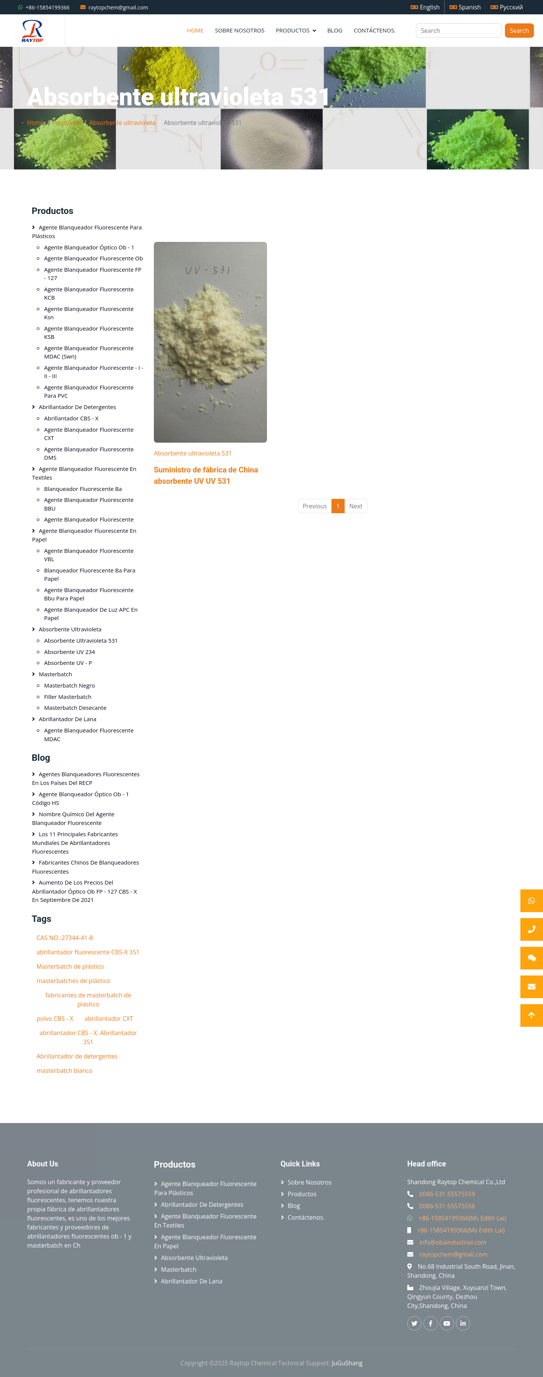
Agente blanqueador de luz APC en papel (91, 614)
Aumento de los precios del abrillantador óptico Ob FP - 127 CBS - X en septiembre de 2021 (84, 891)
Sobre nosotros (239, 30)
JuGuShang (347, 1363)
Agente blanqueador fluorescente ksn (88, 313)
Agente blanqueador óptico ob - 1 (89, 247)
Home (195, 30)
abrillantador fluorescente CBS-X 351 (88, 952)
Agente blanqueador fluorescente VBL (88, 555)
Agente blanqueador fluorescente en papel (84, 535)
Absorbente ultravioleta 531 (193, 453)
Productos (293, 30)
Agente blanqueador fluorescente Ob (93, 258)
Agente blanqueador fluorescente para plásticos (87, 231)
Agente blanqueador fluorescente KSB (88, 333)
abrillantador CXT (108, 1018)
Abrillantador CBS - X (71, 418)
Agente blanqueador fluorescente (88, 519)
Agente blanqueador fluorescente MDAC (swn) (88, 352)
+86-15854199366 (48, 7)
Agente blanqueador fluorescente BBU (88, 504)
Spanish (465, 7)
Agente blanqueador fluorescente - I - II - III (93, 372)
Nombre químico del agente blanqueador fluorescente (73, 818)
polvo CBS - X (55, 1018)
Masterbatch (55, 674)
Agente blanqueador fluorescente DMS (88, 453)
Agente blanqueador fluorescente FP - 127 (92, 274)
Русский (507, 7)
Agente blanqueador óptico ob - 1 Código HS (80, 798)
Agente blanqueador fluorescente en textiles (84, 473)
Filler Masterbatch (68, 696)
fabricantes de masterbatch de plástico (88, 999)
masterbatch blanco (64, 1070)
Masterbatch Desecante (75, 707)
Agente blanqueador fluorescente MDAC (88, 734)
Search (519, 30)
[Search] (459, 30)
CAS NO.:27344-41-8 (65, 938)
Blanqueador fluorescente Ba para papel (89, 574)
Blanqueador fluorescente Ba (83, 488)
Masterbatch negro (69, 685)
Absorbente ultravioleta (122, 122)
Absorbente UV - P (68, 662)
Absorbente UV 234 (69, 651)
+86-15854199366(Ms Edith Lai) (462, 1218)
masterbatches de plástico (73, 981)
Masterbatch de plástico (70, 966)
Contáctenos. (375, 30)
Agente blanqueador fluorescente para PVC (88, 391)
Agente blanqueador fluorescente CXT (88, 434)
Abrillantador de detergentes (77, 407)
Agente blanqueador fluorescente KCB (88, 293)
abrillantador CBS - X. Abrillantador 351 (88, 1037)
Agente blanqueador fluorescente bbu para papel (88, 594)
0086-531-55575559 (447, 1194)
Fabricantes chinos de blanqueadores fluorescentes (85, 867)
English (425, 7)
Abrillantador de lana (68, 719)
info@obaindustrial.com (452, 1242)
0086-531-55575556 (447, 1206)
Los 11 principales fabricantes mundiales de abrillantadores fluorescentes (75, 842)
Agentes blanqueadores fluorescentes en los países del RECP (86, 778)
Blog (334, 30)
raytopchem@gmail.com (118, 7)
